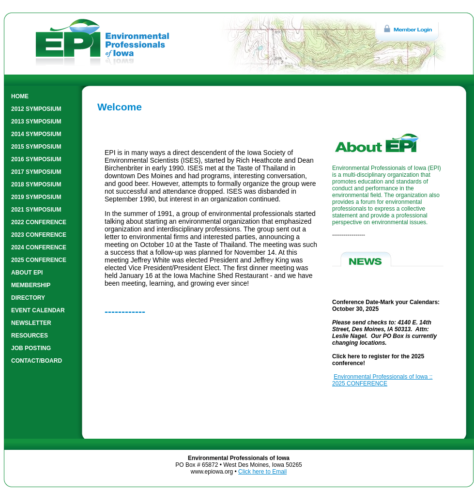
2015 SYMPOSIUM (36, 146)
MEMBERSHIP (30, 285)
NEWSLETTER (31, 323)
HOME (20, 96)
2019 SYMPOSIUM (36, 197)
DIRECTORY (28, 297)
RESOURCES (29, 335)
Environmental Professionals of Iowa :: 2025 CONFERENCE (382, 380)
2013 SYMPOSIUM (36, 121)
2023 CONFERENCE (38, 234)
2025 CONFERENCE (38, 260)
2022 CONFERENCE (38, 222)
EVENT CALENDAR (38, 310)
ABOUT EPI (27, 272)
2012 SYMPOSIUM (36, 109)
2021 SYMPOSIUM (36, 209)
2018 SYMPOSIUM (36, 184)
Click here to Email (262, 471)
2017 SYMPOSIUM (36, 172)
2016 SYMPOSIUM (36, 159)
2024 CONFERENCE (38, 247)
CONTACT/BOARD (36, 360)
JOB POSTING (31, 348)
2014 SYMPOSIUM (36, 134)
